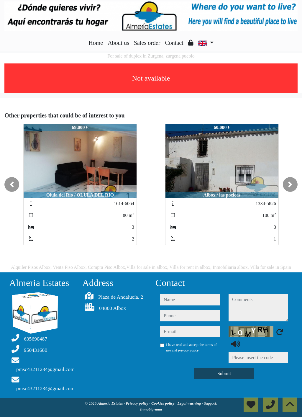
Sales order (147, 43)
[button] (11, 184)
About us (118, 43)
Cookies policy (163, 403)
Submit (224, 373)
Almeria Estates (111, 403)
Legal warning (190, 403)
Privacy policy (138, 403)
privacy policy (188, 350)
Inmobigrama (151, 409)
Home (95, 43)
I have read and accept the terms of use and (191, 347)
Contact (174, 43)
